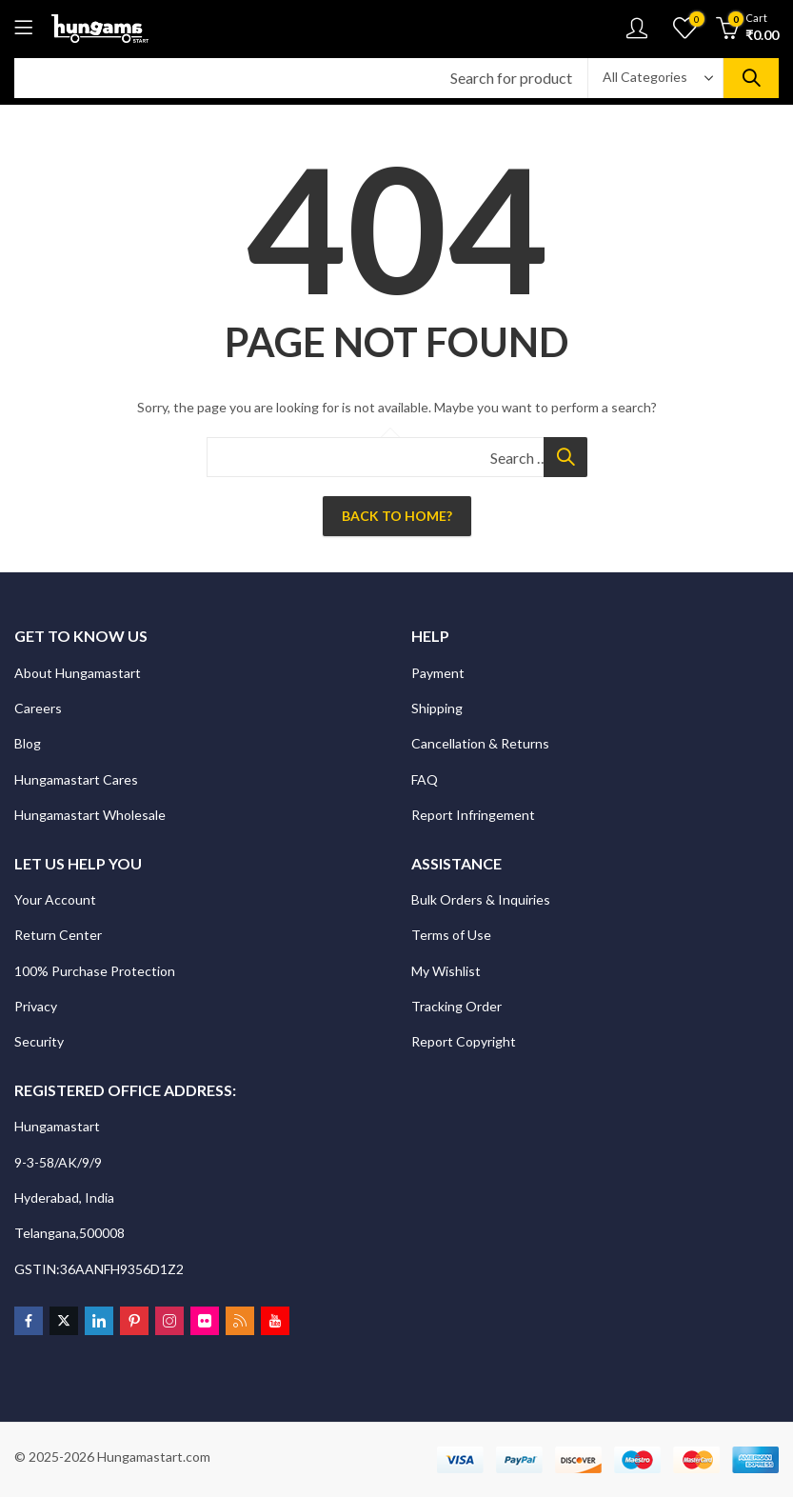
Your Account (55, 899)
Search (751, 78)
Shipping (437, 708)
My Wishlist (446, 971)
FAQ (424, 779)
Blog (27, 743)
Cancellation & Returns (481, 743)
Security (40, 1041)
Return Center (59, 935)
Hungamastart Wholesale (90, 815)
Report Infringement (473, 815)
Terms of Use (451, 935)
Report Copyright (463, 1041)
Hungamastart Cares (76, 779)
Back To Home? (397, 516)
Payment (438, 673)
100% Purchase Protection (94, 971)
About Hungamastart (77, 673)
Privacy (37, 1006)
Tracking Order (456, 1006)
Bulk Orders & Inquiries (482, 899)
